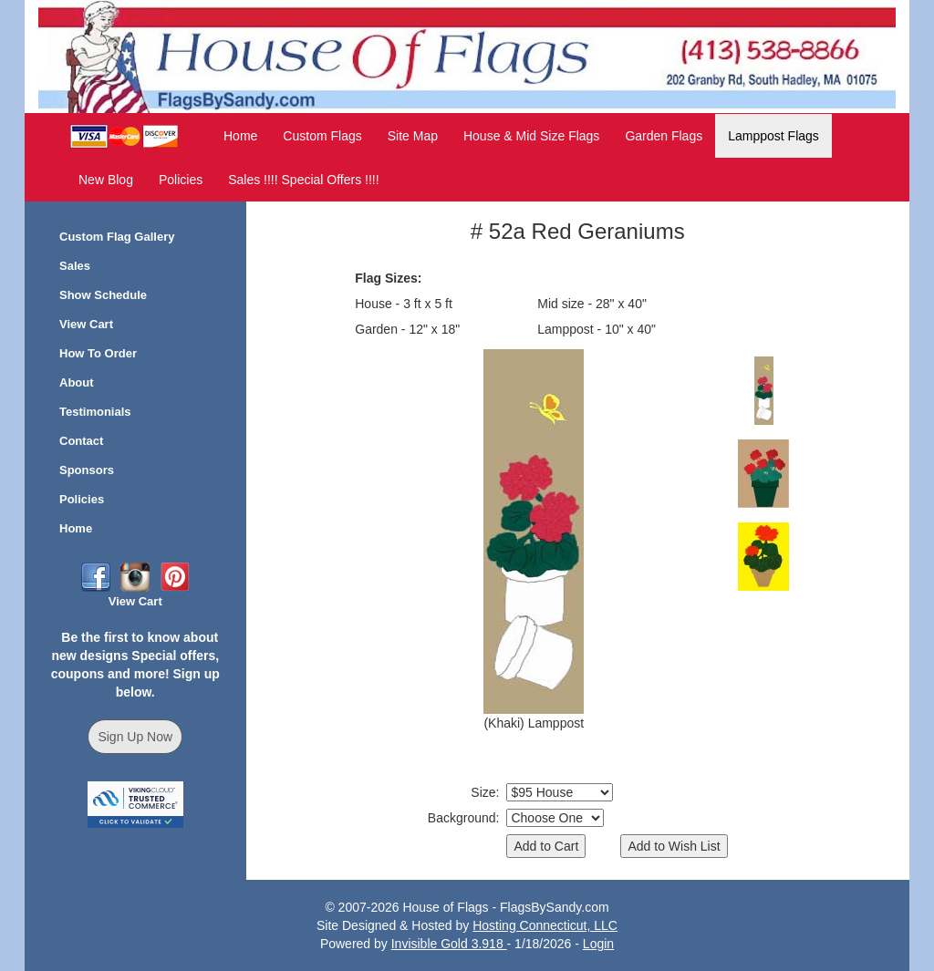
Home (240, 136)
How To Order (98, 353)
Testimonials (95, 411)
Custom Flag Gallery (116, 236)
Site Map (413, 136)
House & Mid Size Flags (531, 136)
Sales (74, 266)
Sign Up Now (135, 736)
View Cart (86, 324)
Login (598, 943)
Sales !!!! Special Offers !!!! (303, 179)
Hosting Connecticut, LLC (544, 925)
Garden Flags (663, 136)
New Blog (105, 179)
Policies (180, 179)
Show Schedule (103, 295)
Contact (81, 441)
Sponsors (86, 470)
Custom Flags (322, 136)
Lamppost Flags (773, 136)
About (76, 382)
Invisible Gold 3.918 (449, 943)
